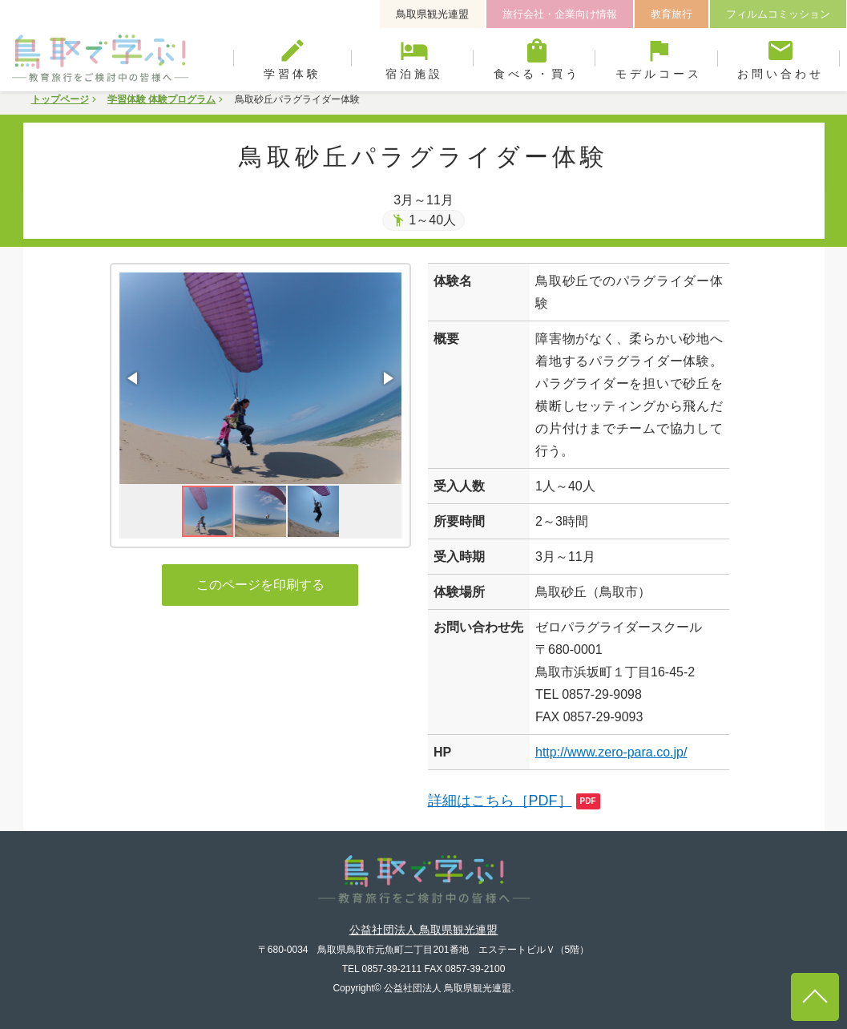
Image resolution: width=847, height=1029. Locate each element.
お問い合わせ (780, 58)
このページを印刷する (260, 584)
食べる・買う (537, 58)
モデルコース (658, 58)
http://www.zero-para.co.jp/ (611, 752)
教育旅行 (671, 14)
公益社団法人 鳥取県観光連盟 (423, 929)
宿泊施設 (414, 58)
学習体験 (292, 58)
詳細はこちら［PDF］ (500, 801)
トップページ (60, 99)
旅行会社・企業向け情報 (559, 14)
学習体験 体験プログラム (161, 99)
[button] (134, 378)
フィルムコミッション (778, 14)
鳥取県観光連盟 (432, 14)
